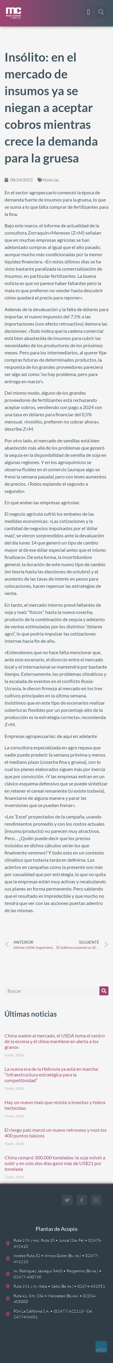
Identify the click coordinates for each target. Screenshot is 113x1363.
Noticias (51, 179)
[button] (88, 11)
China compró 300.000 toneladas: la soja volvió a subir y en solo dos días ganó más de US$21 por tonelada (55, 1163)
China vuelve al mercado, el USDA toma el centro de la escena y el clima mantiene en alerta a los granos (55, 1041)
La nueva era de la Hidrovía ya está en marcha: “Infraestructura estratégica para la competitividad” (52, 1074)
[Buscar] (103, 990)
